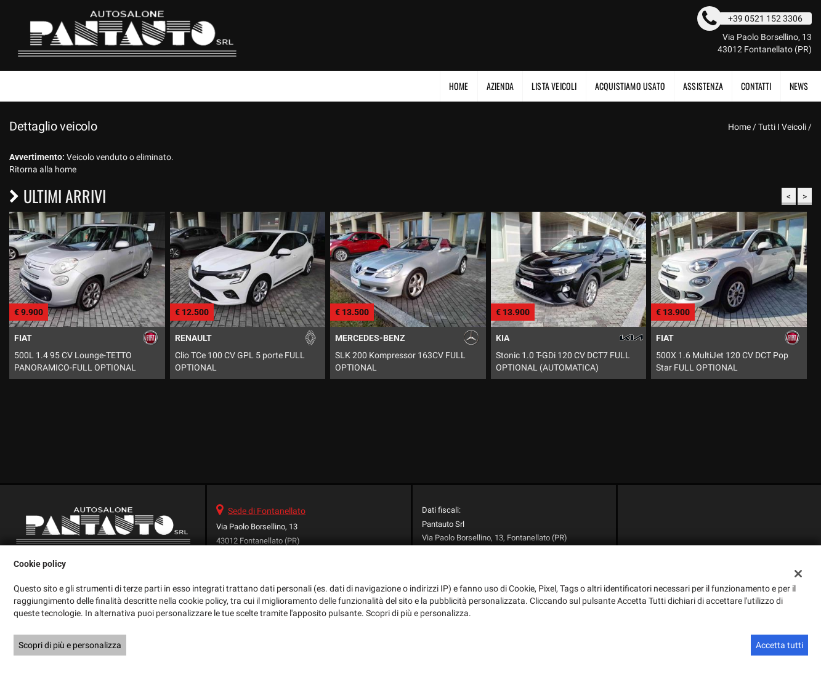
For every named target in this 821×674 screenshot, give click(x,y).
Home (459, 85)
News (799, 85)
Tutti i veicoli (782, 127)
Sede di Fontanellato (266, 511)
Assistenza (703, 85)
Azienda (500, 85)
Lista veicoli (554, 85)
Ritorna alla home (42, 169)
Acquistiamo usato (630, 85)
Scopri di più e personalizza (69, 645)
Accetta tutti (779, 645)
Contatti (756, 85)
